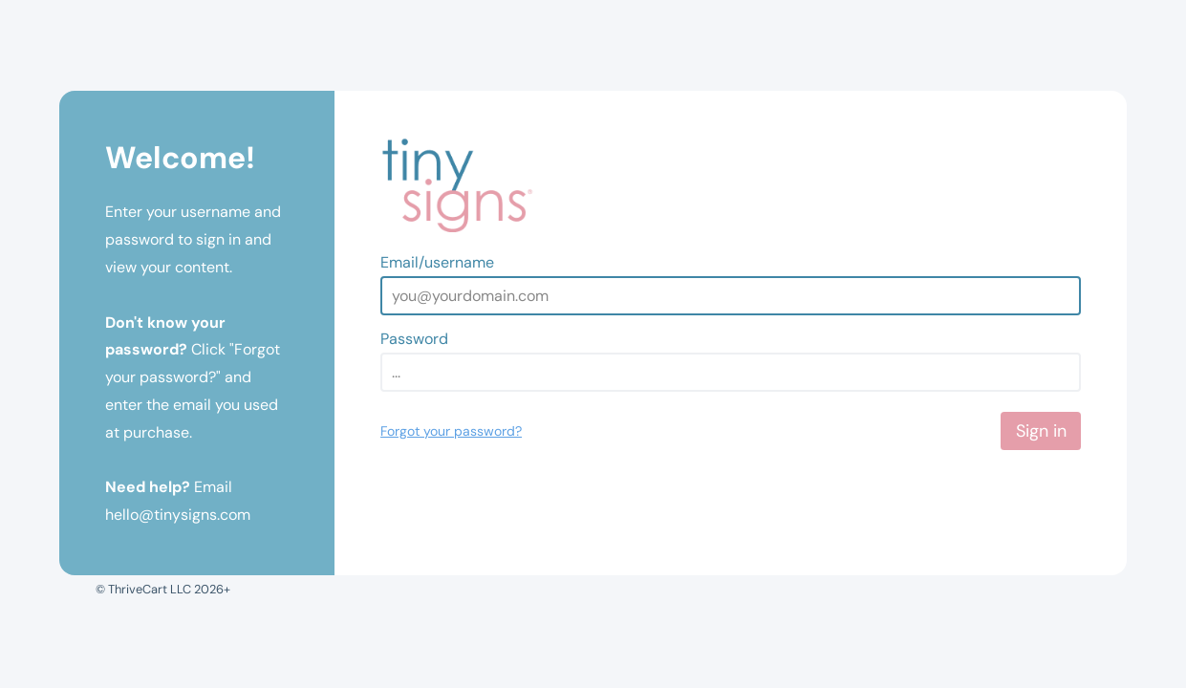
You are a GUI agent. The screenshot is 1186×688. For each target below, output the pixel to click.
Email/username (437, 262)
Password (414, 339)
